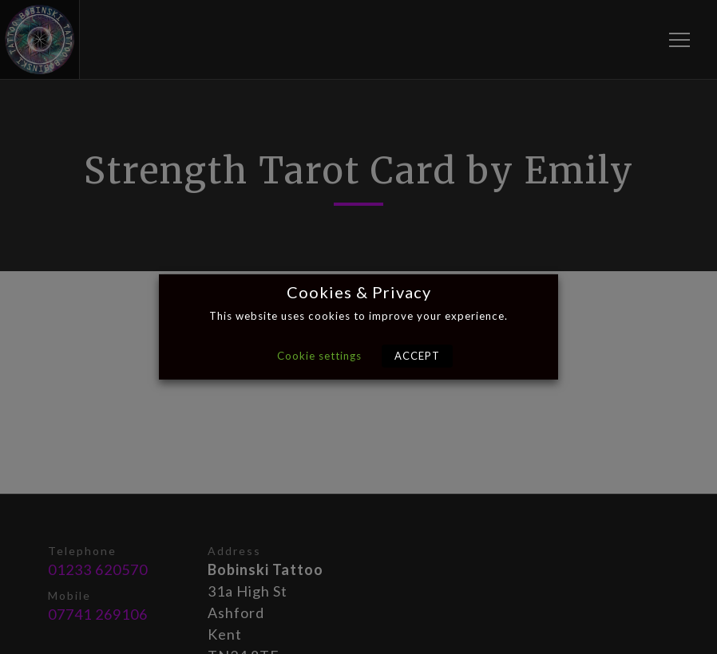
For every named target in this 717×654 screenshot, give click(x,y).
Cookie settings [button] (319, 355)
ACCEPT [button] (417, 355)
